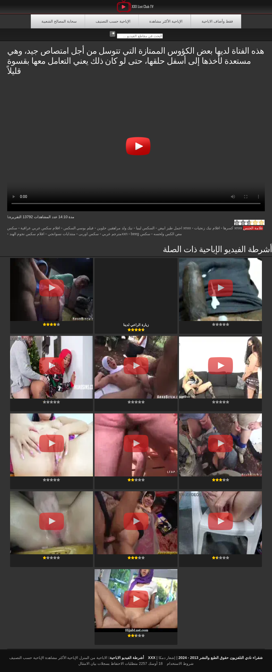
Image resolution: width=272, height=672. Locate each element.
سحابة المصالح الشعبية (59, 21)
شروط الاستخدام (180, 663)
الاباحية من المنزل (93, 658)
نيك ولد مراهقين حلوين (115, 228)
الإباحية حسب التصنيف (113, 21)
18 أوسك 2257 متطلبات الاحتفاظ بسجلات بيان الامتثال (120, 663)
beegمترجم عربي (120, 234)
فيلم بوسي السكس (78, 228)
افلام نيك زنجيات (207, 228)
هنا (9, 217)
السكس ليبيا (145, 228)
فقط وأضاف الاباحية (217, 21)
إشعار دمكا (167, 658)
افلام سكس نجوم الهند (27, 234)
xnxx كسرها (232, 228)
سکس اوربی (89, 234)
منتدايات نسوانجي (61, 234)
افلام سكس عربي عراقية (40, 228)
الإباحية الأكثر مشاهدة (165, 21)
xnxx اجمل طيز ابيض (174, 228)
